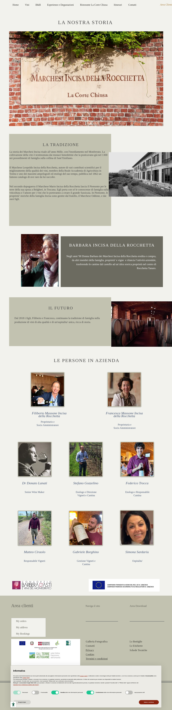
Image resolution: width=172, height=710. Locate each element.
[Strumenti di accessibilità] (13, 704)
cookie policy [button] (26, 677)
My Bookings (23, 633)
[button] (47, 389)
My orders (21, 621)
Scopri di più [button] (22, 702)
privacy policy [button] (84, 676)
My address (22, 627)
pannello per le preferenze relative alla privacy (26, 684)
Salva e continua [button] (149, 702)
